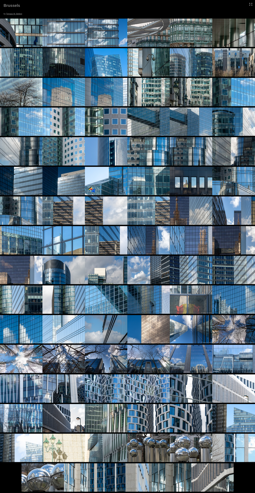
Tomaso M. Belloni (14, 14)
